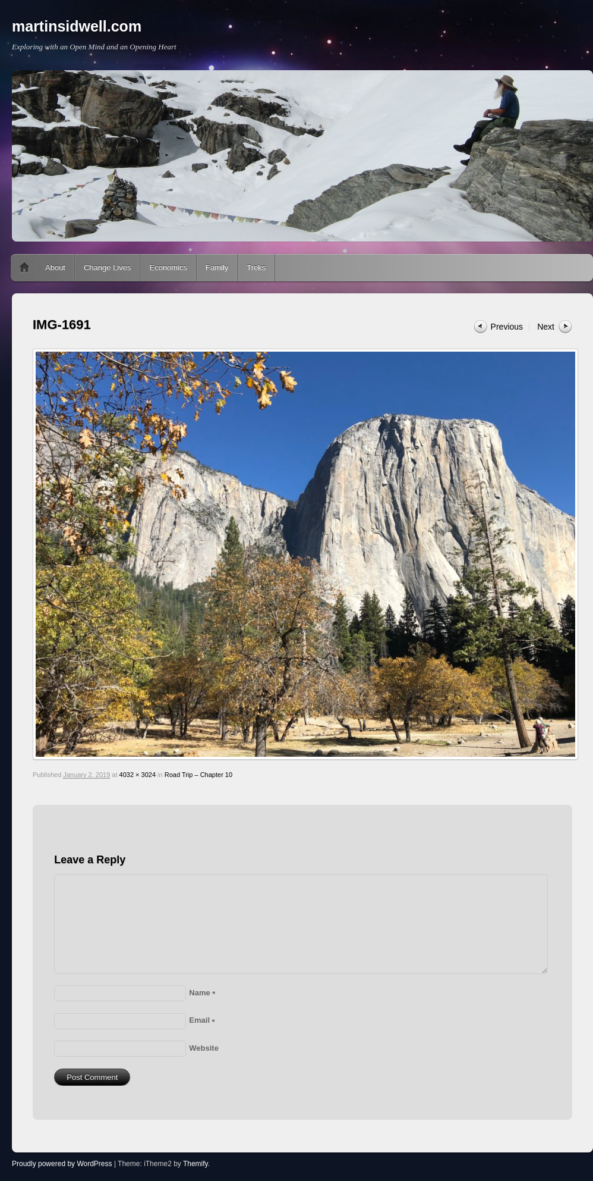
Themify (195, 1164)
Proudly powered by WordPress (62, 1164)
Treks (256, 267)
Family (217, 267)
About (55, 267)
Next (545, 326)
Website (204, 1048)
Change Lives (107, 267)
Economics (168, 267)
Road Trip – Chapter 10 (198, 774)
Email (202, 1020)
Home (24, 267)
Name (202, 992)
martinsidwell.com (76, 26)
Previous (507, 326)
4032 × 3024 (137, 774)
